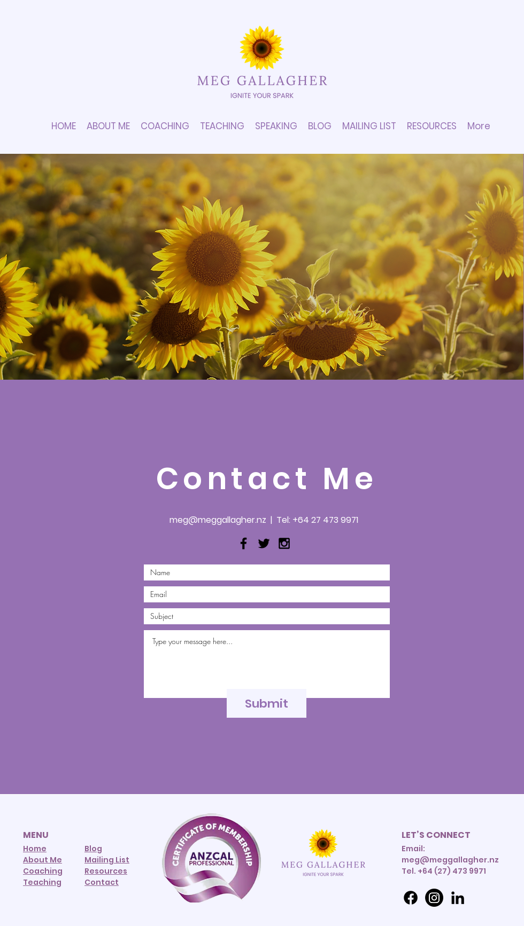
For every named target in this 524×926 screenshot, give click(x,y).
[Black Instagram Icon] (284, 543)
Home (35, 848)
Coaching (43, 871)
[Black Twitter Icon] (264, 543)
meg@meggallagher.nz (217, 520)
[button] (432, 126)
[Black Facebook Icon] (243, 543)
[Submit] (266, 703)
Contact (101, 882)
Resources (105, 871)
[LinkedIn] (458, 898)
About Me (42, 859)
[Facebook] (411, 898)
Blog (93, 848)
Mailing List (106, 859)
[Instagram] (434, 898)
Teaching (42, 882)
